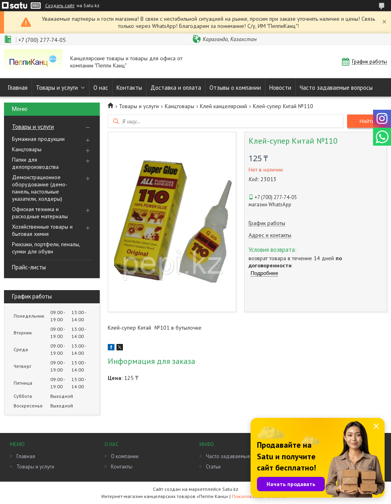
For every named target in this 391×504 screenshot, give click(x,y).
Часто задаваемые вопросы (336, 88)
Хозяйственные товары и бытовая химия (42, 230)
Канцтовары (26, 149)
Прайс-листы (29, 267)
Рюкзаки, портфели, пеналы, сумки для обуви (46, 248)
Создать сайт (60, 5)
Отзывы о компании (235, 88)
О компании (124, 456)
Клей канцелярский (223, 106)
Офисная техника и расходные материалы (40, 213)
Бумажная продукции (38, 138)
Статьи (213, 466)
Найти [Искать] (367, 121)
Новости (280, 88)
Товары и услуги (57, 88)
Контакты (129, 88)
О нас (100, 88)
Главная (18, 88)
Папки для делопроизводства (35, 163)
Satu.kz (230, 489)
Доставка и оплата (175, 88)
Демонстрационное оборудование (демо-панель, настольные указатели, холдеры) (39, 188)
